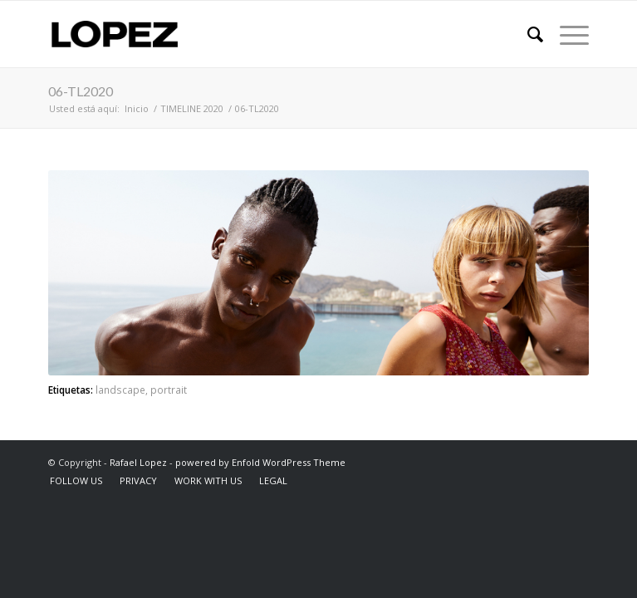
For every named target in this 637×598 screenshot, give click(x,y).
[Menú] (566, 34)
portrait (168, 389)
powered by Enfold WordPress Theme (260, 462)
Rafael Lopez (138, 462)
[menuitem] (527, 34)
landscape (120, 389)
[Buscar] (527, 34)
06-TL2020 (80, 91)
